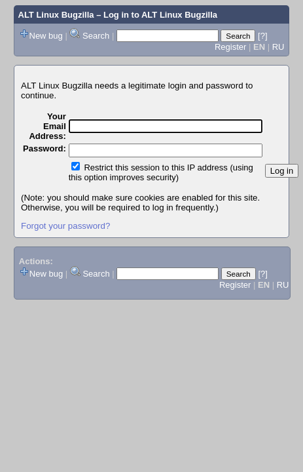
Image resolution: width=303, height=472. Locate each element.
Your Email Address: (47, 126)
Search (95, 36)
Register (230, 47)
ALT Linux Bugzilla (56, 15)
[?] (262, 36)
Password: (44, 148)
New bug (46, 36)
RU (278, 47)
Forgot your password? (65, 226)
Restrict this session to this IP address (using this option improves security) (161, 172)
